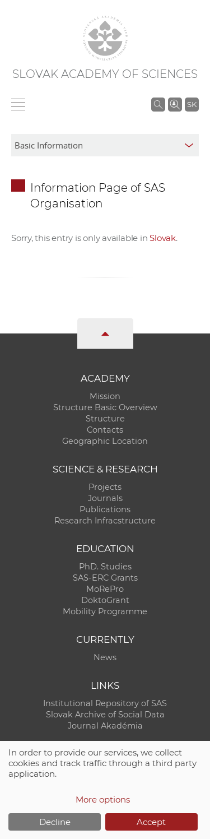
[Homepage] (105, 38)
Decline (55, 822)
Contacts (105, 430)
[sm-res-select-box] (105, 145)
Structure (105, 419)
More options (103, 799)
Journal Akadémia (105, 726)
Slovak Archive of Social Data (105, 715)
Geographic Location (105, 441)
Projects (105, 487)
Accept (151, 822)
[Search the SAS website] (158, 104)
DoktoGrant (105, 600)
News (105, 657)
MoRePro (105, 589)
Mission (105, 396)
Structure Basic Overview (105, 407)
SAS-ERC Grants (105, 578)
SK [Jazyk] (192, 104)
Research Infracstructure (105, 521)
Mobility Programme (105, 611)
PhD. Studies (105, 567)
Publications (105, 509)
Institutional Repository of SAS (105, 703)
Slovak (163, 238)
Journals (105, 498)
